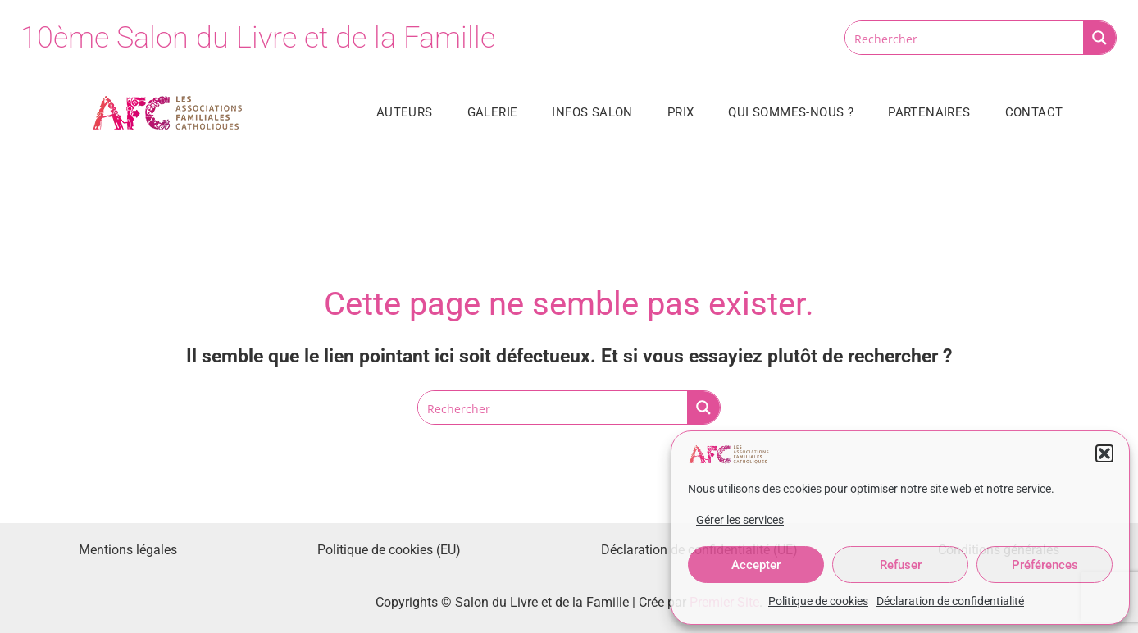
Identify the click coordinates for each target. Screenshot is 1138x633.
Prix (680, 112)
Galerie (492, 112)
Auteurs (404, 112)
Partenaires (929, 112)
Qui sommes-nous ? (791, 112)
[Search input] (965, 37)
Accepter (756, 565)
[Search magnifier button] (1099, 37)
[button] (1104, 453)
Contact (1034, 112)
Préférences (1045, 565)
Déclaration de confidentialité (950, 601)
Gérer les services (740, 519)
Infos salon (592, 112)
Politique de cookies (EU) (389, 550)
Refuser (901, 565)
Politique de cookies (818, 601)
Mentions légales (128, 550)
